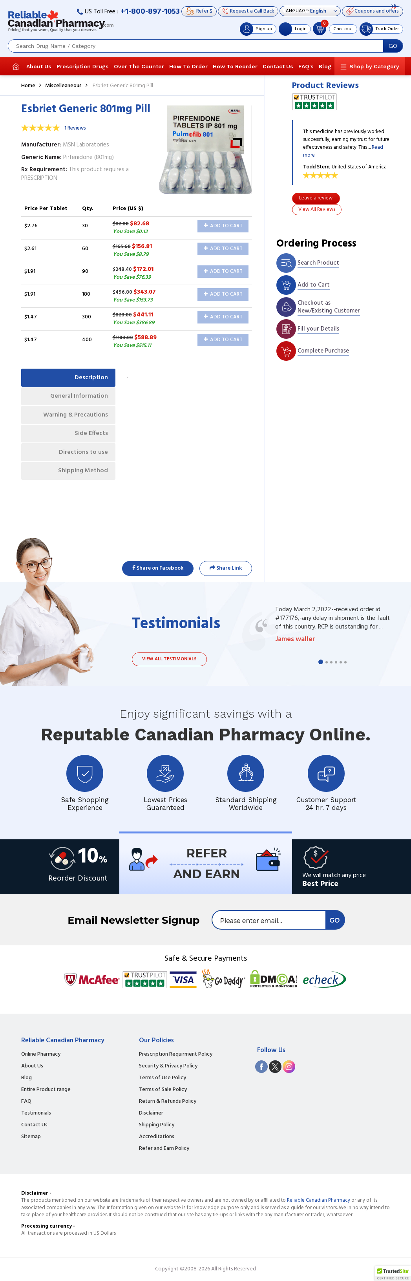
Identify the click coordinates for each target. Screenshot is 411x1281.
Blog (325, 66)
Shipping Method (82, 473)
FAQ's (306, 66)
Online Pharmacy (40, 1054)
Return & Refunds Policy (167, 1102)
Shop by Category (374, 66)
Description (91, 378)
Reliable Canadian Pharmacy (318, 1200)
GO (393, 45)
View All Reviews (316, 209)
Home (28, 85)
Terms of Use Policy (162, 1078)
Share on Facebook (157, 568)
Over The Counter (139, 66)
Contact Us (278, 66)
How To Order (188, 66)
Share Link (226, 568)
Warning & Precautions (74, 416)
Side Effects (91, 435)
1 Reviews (75, 128)
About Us (38, 66)
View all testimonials (169, 659)
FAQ (26, 1102)
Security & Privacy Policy (168, 1066)
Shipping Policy (156, 1125)
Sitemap (31, 1137)
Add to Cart (223, 226)
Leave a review (315, 198)
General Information (78, 397)
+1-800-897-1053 (150, 11)
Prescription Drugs (83, 66)
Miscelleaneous (63, 85)
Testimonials (36, 1113)
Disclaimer (151, 1113)
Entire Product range (46, 1090)
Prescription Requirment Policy (175, 1054)
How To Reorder (235, 66)
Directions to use (83, 455)
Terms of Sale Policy (163, 1090)
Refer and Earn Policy (164, 1149)
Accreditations (156, 1137)
